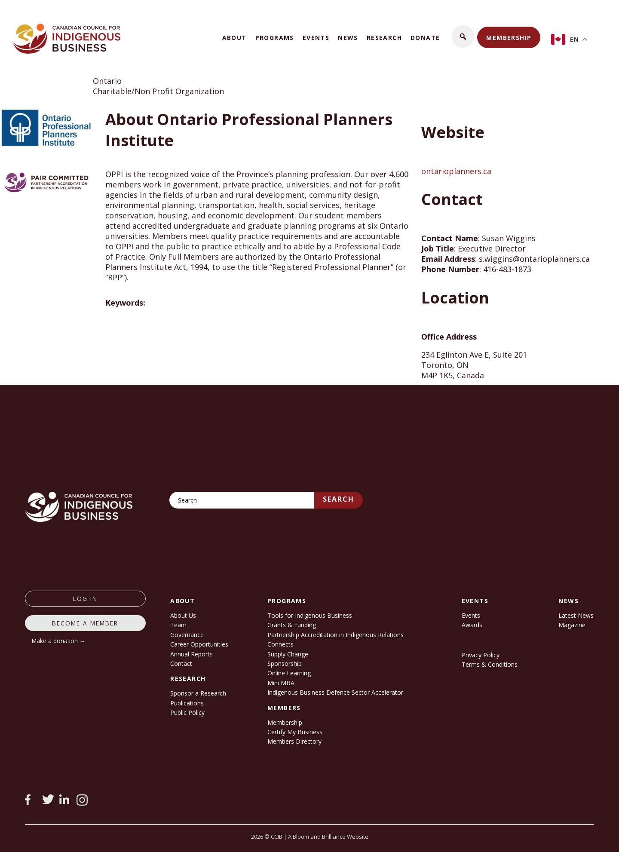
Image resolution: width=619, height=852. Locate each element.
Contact (181, 663)
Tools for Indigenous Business (309, 615)
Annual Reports (191, 654)
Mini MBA (280, 683)
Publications (187, 703)
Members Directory (294, 741)
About (234, 38)
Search (338, 499)
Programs (274, 38)
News (348, 38)
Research (384, 38)
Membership (508, 38)
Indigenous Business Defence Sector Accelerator (335, 692)
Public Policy (187, 712)
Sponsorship (284, 663)
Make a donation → (59, 641)
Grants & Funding (291, 625)
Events (316, 38)
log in (85, 599)
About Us (183, 615)
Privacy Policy (480, 655)
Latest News (576, 615)
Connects (280, 644)
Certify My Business (294, 732)
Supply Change (287, 654)
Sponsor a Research (198, 693)
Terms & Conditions (490, 664)
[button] (463, 36)
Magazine (571, 625)
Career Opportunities (199, 644)
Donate (425, 38)
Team (178, 625)
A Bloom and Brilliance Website (328, 836)
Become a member (85, 623)
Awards (472, 625)
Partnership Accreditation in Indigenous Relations (335, 635)
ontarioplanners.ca (456, 171)
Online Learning (289, 673)
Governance (187, 635)
